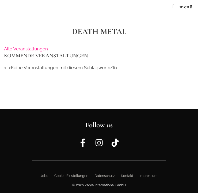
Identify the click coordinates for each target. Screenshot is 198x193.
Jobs (44, 176)
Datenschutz (104, 176)
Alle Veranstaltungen (26, 48)
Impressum (148, 176)
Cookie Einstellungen (71, 176)
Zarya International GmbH (105, 185)
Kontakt (127, 176)
